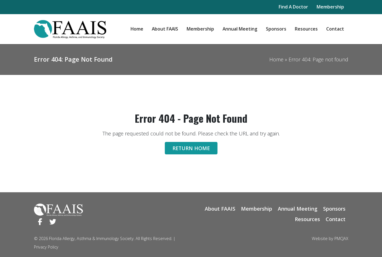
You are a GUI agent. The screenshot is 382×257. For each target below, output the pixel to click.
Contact (335, 29)
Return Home (191, 148)
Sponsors (276, 29)
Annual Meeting (240, 29)
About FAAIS (165, 29)
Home (137, 29)
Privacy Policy (46, 247)
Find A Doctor (293, 7)
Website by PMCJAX (330, 238)
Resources (306, 29)
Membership (330, 7)
